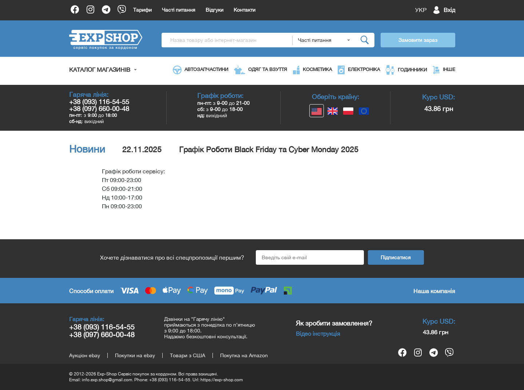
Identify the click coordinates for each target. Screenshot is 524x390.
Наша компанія (434, 291)
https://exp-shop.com (222, 379)
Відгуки (214, 9)
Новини (87, 149)
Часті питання (178, 9)
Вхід (449, 10)
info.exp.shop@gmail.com (107, 379)
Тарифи (142, 9)
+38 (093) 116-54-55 (99, 102)
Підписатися (396, 257)
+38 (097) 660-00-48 (99, 109)
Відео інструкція (318, 333)
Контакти (244, 9)
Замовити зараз (417, 40)
